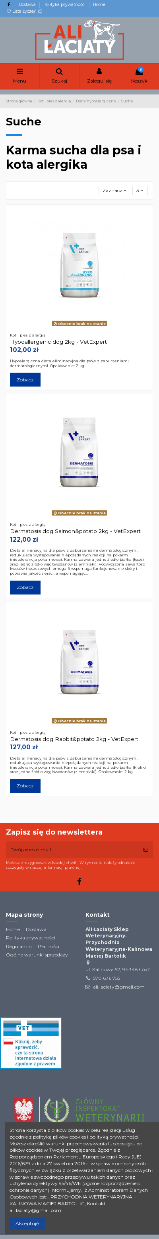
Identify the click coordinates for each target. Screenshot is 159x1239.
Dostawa (28, 4)
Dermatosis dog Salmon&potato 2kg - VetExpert (75, 531)
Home (99, 4)
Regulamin (19, 946)
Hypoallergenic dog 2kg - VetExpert (58, 342)
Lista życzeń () (24, 11)
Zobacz (25, 380)
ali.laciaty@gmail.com (119, 987)
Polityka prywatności (65, 4)
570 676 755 (106, 978)
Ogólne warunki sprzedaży (37, 955)
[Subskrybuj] (146, 849)
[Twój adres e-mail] (72, 849)
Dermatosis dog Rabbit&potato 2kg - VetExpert (74, 739)
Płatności (48, 946)
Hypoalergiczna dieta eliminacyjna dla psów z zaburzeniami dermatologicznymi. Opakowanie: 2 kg (69, 363)
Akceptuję (27, 1223)
